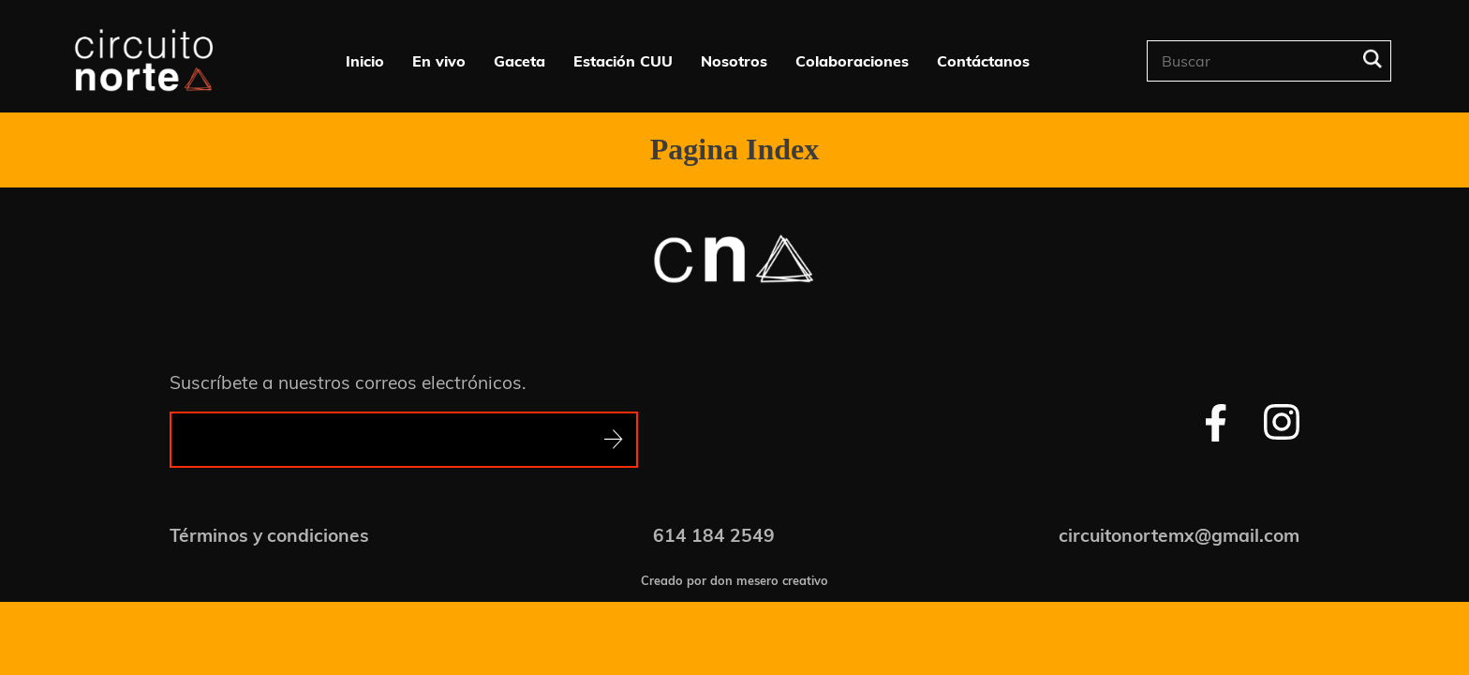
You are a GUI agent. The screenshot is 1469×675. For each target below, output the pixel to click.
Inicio (365, 61)
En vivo (439, 61)
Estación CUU (623, 61)
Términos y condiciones (269, 535)
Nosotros (734, 61)
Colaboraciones (852, 61)
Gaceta (519, 61)
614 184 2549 (714, 535)
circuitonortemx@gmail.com (1179, 535)
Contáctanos (983, 61)
